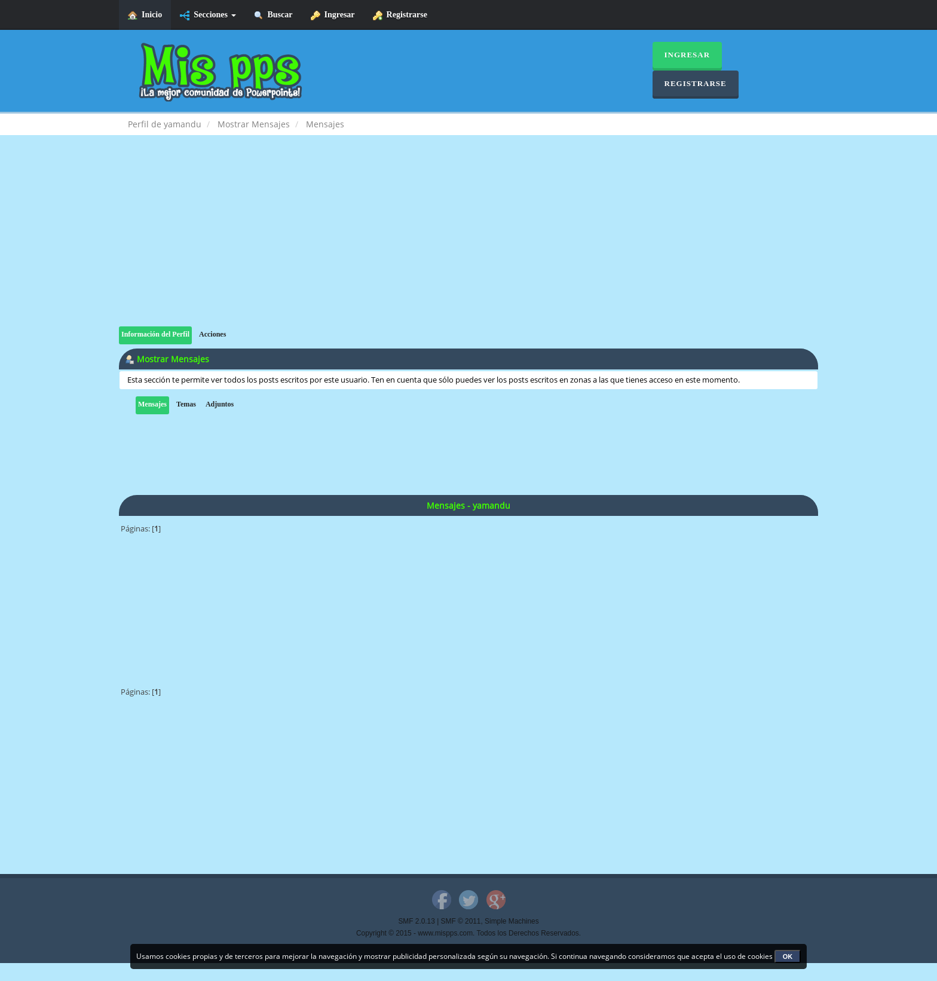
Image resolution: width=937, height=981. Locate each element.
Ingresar (333, 15)
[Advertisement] (468, 242)
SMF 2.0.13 (416, 921)
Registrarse (400, 15)
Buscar (273, 15)
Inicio (145, 15)
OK (788, 956)
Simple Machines (512, 921)
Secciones (207, 15)
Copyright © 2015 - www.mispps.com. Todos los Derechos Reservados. (468, 933)
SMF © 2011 (461, 921)
